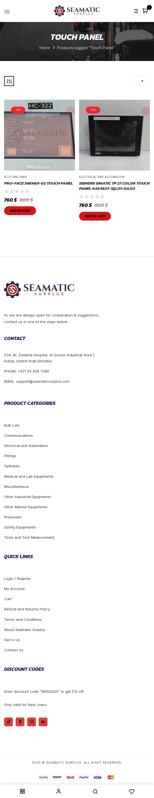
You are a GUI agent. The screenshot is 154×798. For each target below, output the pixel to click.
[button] (146, 11)
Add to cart (20, 210)
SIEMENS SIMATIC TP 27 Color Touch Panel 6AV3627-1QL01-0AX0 (114, 185)
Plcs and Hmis (15, 177)
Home (45, 47)
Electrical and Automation (102, 177)
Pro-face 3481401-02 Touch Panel (38, 183)
